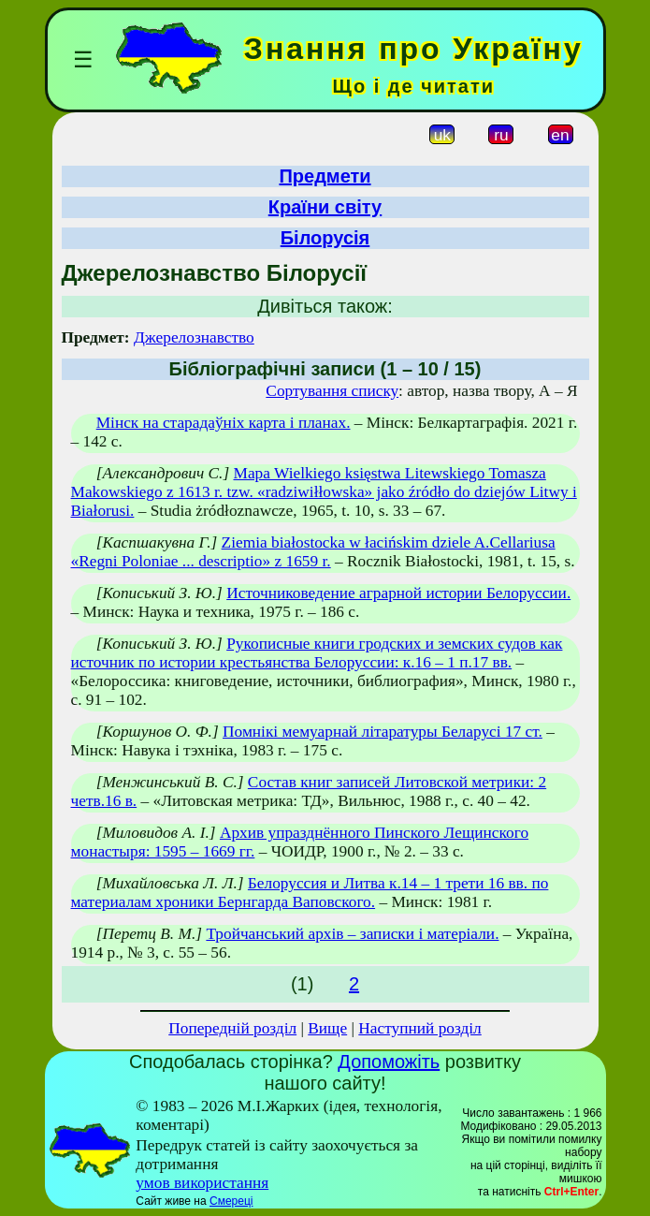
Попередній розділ (232, 1028)
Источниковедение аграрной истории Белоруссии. (398, 593)
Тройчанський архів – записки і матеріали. (352, 934)
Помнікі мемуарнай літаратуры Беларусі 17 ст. (382, 731)
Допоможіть (389, 1061)
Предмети (324, 176)
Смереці (231, 1201)
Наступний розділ (419, 1028)
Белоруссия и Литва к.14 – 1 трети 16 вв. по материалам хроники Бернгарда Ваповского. (310, 892)
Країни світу (325, 207)
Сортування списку (332, 391)
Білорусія (325, 237)
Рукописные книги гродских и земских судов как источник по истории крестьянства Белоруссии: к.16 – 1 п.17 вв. (317, 653)
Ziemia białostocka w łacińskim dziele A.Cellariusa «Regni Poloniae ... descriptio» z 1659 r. (313, 552)
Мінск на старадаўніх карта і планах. (223, 423)
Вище (327, 1028)
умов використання (202, 1183)
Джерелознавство (194, 337)
